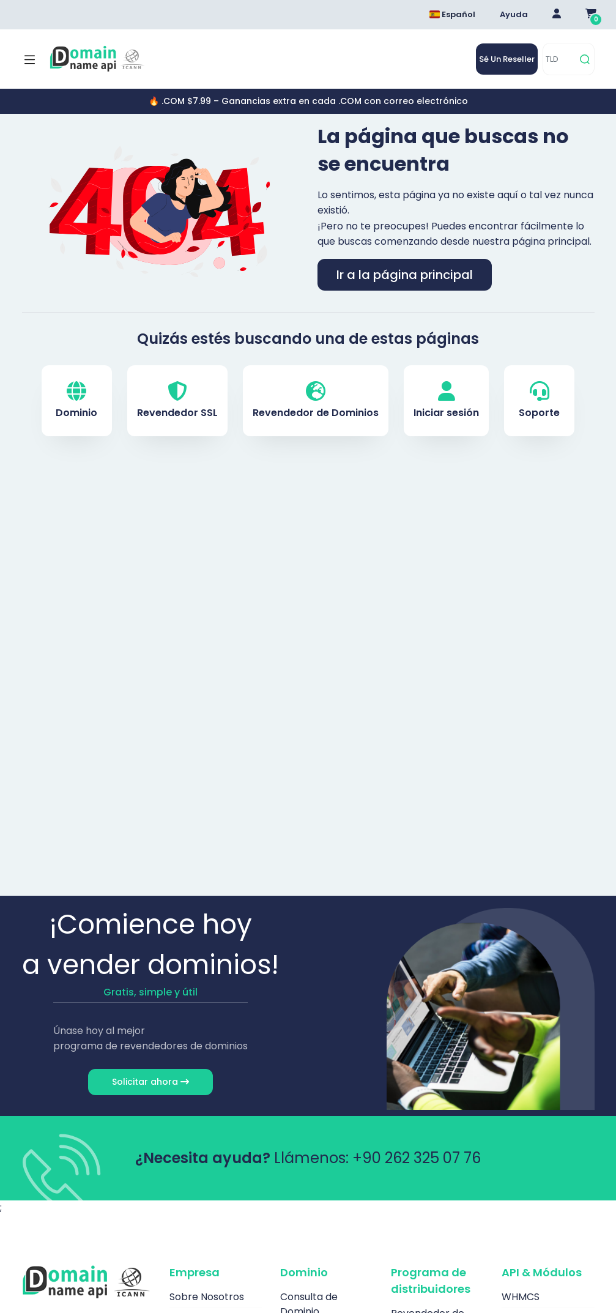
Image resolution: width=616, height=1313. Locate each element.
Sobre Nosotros (206, 1297)
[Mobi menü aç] (29, 59)
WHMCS (521, 1297)
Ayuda (514, 14)
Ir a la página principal (404, 274)
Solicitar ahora (150, 1082)
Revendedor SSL (177, 400)
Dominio (76, 400)
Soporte (539, 400)
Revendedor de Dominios (316, 400)
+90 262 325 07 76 (416, 1158)
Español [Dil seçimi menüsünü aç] (452, 14)
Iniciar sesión (446, 400)
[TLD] (559, 59)
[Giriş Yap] (556, 14)
